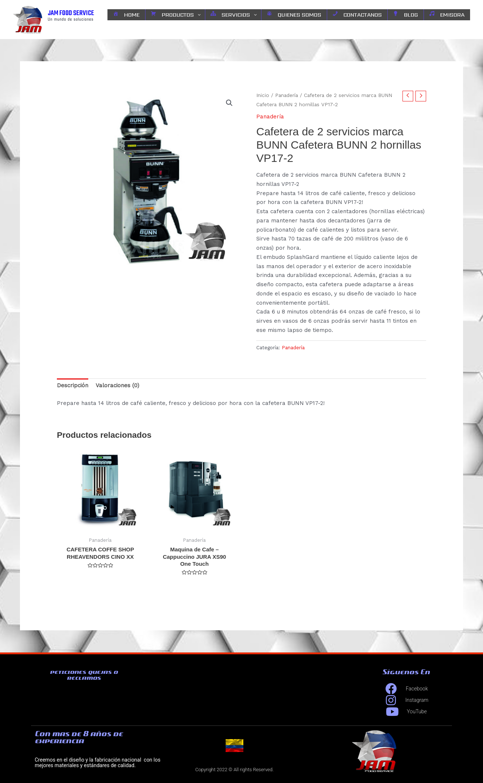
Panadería (286, 95)
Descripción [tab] (72, 385)
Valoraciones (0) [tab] (117, 385)
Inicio (262, 95)
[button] (229, 103)
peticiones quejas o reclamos (84, 675)
